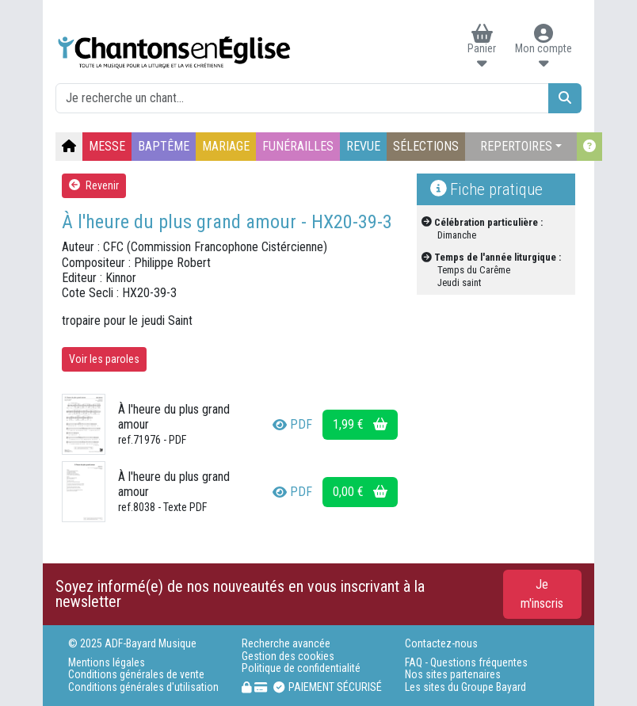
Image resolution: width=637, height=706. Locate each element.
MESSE (107, 146)
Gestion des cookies (288, 656)
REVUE (363, 146)
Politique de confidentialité (301, 668)
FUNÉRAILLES (298, 146)
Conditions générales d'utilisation (143, 687)
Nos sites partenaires (453, 675)
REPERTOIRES (516, 146)
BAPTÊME (163, 146)
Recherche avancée (286, 644)
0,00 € (360, 491)
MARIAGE (226, 146)
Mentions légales (106, 663)
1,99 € (360, 424)
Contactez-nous (441, 644)
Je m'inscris (542, 594)
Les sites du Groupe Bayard (465, 687)
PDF (292, 424)
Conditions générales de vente (136, 675)
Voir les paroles (104, 359)
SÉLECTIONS (426, 146)
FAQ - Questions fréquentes (466, 663)
